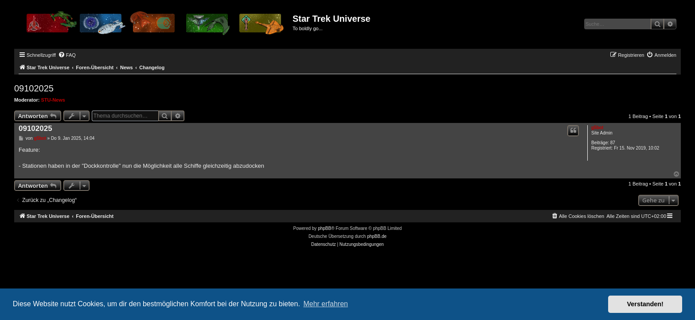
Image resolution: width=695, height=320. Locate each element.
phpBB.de (377, 236)
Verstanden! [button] (645, 304)
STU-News (53, 100)
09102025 (34, 88)
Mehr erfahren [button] (325, 304)
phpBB (324, 228)
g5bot (597, 127)
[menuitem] (67, 55)
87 (612, 142)
